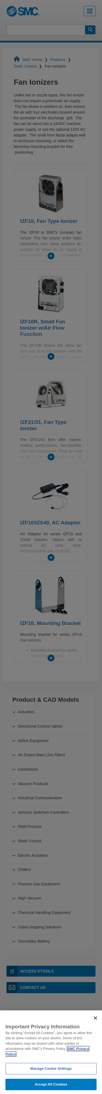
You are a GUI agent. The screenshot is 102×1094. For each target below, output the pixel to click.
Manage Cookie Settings (51, 1075)
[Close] (95, 1024)
